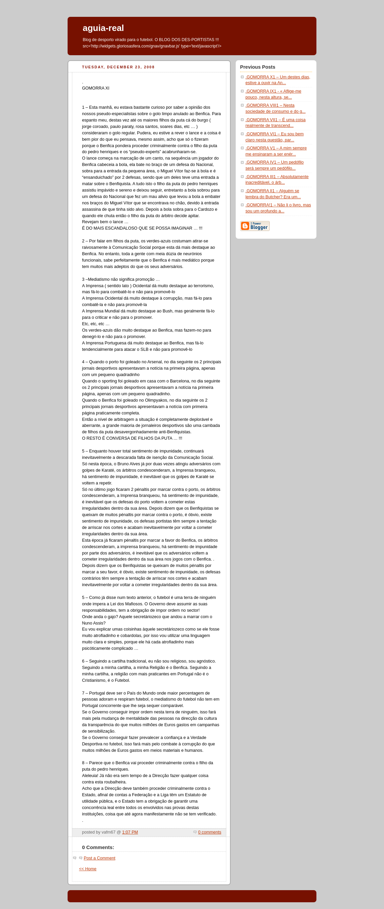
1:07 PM (130, 832)
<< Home (88, 869)
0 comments (209, 832)
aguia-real (103, 28)
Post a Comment (99, 858)
